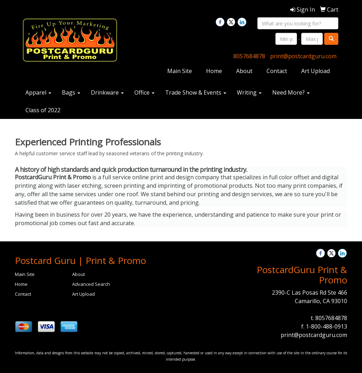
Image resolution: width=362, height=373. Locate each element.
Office (144, 92)
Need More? (291, 92)
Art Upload (315, 71)
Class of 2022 (42, 110)
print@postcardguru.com (303, 56)
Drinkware (107, 92)
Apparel (38, 92)
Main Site (179, 71)
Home (214, 71)
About (244, 71)
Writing (249, 92)
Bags (71, 92)
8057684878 (249, 56)
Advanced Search (91, 284)
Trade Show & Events (195, 92)
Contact (277, 71)
